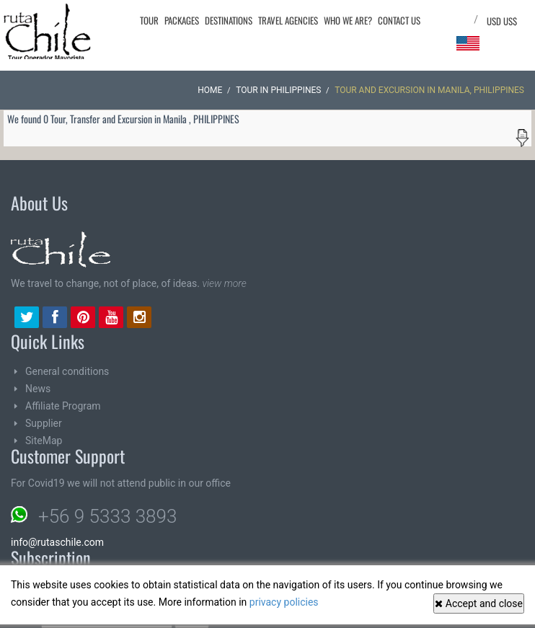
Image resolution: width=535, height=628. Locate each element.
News (37, 388)
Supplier (43, 423)
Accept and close (479, 603)
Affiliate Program (63, 406)
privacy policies (284, 602)
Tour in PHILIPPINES (278, 90)
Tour (149, 20)
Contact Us (399, 20)
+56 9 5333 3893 (107, 516)
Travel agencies (288, 20)
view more (224, 283)
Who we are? (348, 20)
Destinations (228, 20)
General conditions (67, 371)
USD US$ (502, 21)
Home (210, 90)
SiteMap (43, 440)
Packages (181, 20)
